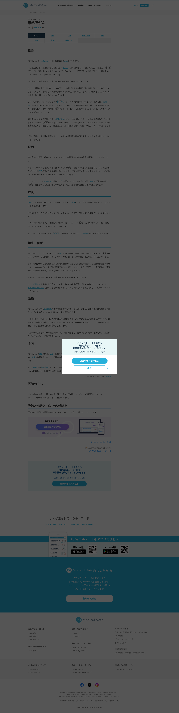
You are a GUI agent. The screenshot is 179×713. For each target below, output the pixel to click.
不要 (89, 368)
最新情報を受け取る (89, 361)
